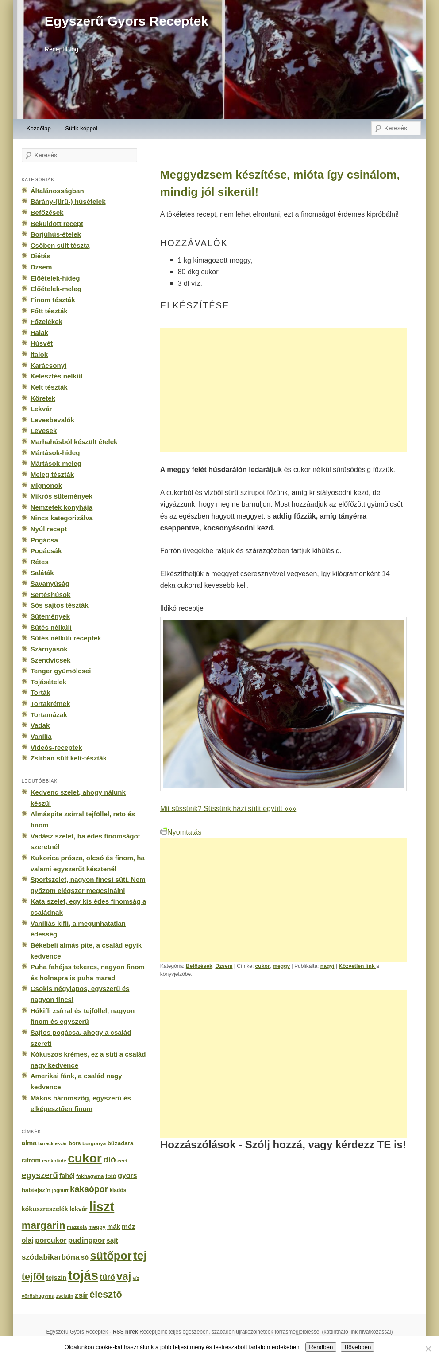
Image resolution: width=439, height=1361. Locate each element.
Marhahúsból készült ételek (74, 441)
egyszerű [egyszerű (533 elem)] (40, 1175)
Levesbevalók (52, 420)
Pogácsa (44, 540)
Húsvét (42, 343)
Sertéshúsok (51, 594)
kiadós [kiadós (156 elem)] (117, 1190)
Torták (40, 692)
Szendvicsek (51, 660)
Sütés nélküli (51, 627)
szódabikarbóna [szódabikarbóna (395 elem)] (51, 1256)
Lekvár (41, 409)
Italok (39, 354)
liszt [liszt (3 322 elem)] (101, 1206)
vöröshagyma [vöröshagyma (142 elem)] (38, 1296)
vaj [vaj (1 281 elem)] (123, 1276)
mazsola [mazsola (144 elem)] (77, 1227)
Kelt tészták (49, 387)
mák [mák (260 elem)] (113, 1226)
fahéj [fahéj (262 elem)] (67, 1175)
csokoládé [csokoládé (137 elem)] (54, 1160)
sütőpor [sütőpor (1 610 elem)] (111, 1255)
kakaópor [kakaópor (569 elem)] (89, 1189)
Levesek (44, 430)
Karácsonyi (49, 365)
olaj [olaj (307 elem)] (28, 1240)
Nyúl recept (49, 529)
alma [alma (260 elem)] (29, 1143)
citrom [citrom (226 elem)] (31, 1160)
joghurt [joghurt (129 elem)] (60, 1190)
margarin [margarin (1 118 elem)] (43, 1225)
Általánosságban (57, 191)
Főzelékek (46, 321)
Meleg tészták (52, 474)
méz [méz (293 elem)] (128, 1226)
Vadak (40, 725)
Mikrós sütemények (62, 496)
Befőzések (199, 966)
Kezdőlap (39, 128)
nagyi (327, 966)
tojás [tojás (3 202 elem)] (83, 1275)
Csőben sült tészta (60, 245)
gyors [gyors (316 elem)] (127, 1175)
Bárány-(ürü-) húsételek (68, 201)
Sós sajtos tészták (60, 605)
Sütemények (50, 616)
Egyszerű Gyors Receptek (126, 21)
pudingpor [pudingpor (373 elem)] (86, 1240)
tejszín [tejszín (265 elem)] (56, 1277)
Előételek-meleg (56, 288)
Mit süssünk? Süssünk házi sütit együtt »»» (228, 808)
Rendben (321, 1347)
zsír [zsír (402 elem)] (81, 1295)
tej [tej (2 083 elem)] (140, 1255)
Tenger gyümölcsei (61, 671)
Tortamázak (49, 714)
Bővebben (357, 1347)
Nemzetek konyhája (62, 507)
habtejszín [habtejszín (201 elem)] (36, 1190)
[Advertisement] (283, 390)
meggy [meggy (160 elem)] (97, 1227)
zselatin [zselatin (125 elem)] (64, 1296)
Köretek (43, 398)
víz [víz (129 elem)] (136, 1278)
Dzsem (223, 966)
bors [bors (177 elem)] (75, 1143)
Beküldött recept (57, 223)
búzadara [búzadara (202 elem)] (121, 1143)
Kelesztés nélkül (57, 376)
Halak (39, 332)
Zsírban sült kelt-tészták (69, 758)
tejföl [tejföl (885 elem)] (33, 1276)
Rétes (40, 561)
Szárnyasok (49, 649)
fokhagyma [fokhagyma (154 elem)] (90, 1176)
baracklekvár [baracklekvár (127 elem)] (52, 1143)
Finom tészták (53, 300)
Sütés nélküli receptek (66, 638)
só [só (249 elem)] (85, 1257)
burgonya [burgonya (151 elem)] (94, 1143)
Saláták (42, 573)
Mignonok (46, 485)
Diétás (40, 256)
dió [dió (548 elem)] (109, 1159)
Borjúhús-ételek (56, 234)
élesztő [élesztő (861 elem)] (105, 1294)
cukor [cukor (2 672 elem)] (85, 1158)
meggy (281, 966)
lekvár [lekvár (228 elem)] (78, 1209)
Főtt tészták (49, 311)
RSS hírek (125, 1332)
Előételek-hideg (55, 278)
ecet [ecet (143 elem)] (122, 1160)
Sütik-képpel (81, 128)
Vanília (41, 736)
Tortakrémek (50, 703)
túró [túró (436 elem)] (107, 1277)
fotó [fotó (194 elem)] (110, 1176)
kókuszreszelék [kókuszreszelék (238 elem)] (45, 1209)
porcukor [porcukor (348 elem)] (50, 1240)
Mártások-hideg (55, 452)
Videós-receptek (56, 747)
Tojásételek (48, 682)
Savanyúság (50, 583)
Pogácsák (46, 550)
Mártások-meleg (56, 463)
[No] (428, 1348)
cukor (262, 966)
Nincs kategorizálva (62, 518)
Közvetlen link (357, 966)
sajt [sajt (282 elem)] (112, 1240)
